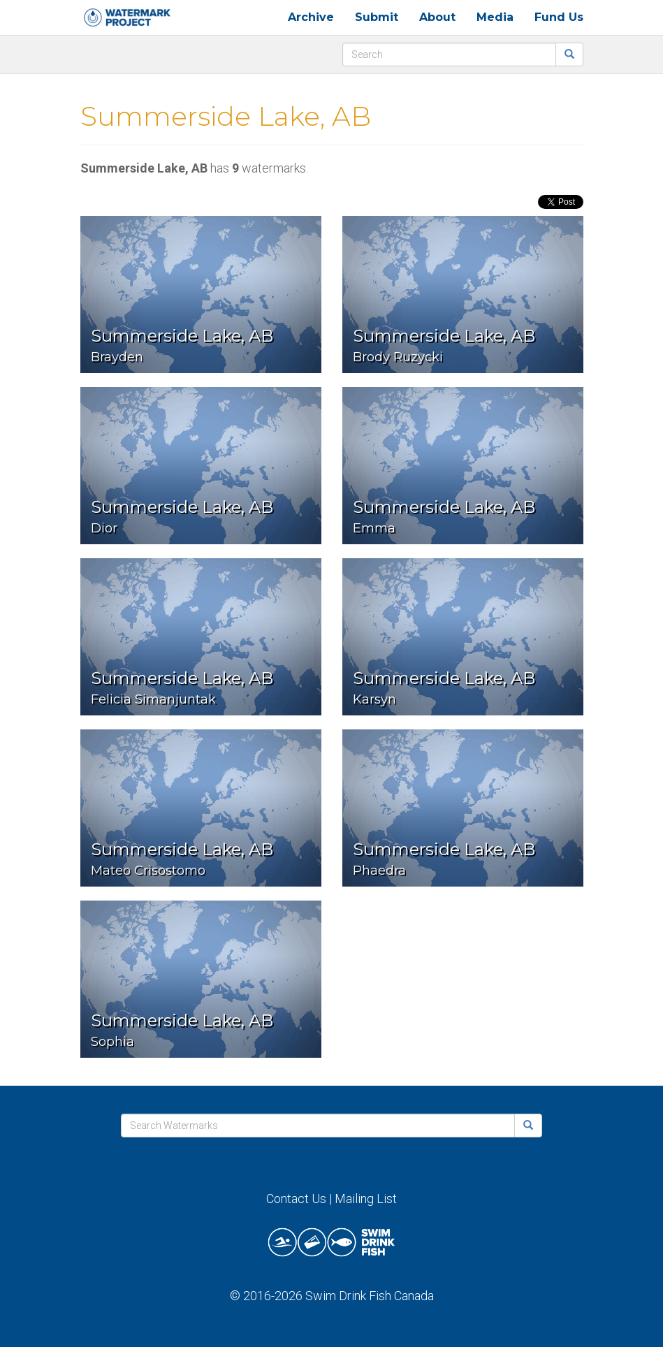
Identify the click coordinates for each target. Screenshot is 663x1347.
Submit (376, 17)
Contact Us (296, 1198)
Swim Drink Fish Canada (369, 1295)
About (437, 17)
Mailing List (366, 1198)
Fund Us (558, 17)
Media (494, 17)
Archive (311, 17)
